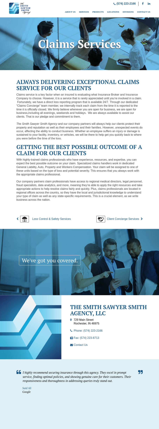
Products (98, 12)
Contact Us (143, 12)
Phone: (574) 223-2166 (88, 330)
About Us (70, 12)
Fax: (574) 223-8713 (86, 337)
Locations (113, 12)
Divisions (128, 12)
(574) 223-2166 (124, 3)
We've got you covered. (50, 260)
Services (84, 12)
